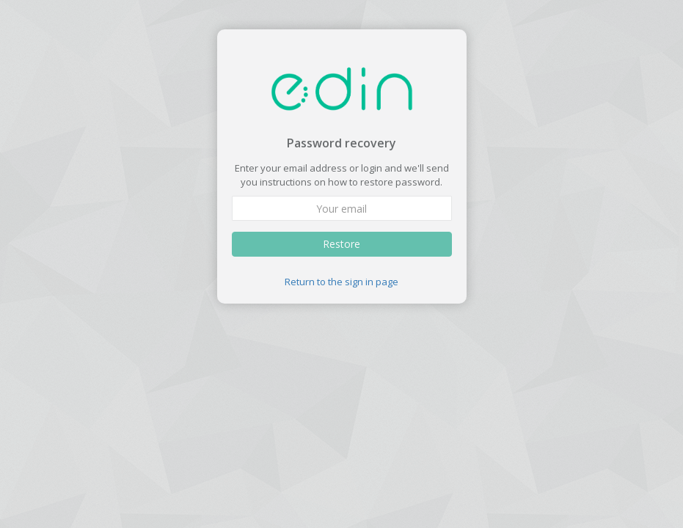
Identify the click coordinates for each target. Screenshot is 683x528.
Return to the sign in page (341, 281)
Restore (341, 244)
